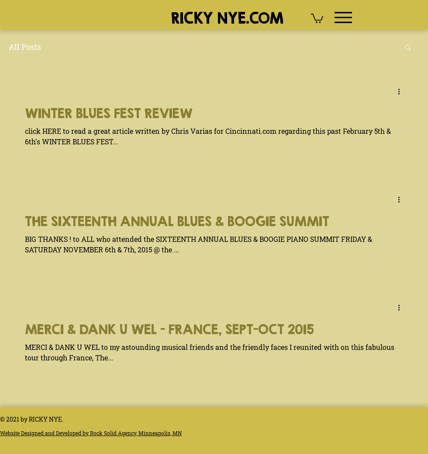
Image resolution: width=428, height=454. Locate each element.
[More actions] (402, 92)
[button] (317, 18)
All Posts (25, 47)
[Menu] (343, 17)
